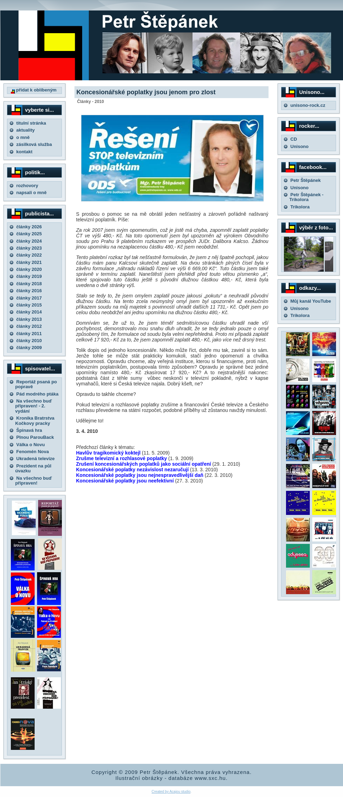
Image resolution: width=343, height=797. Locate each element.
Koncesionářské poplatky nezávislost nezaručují (132, 469)
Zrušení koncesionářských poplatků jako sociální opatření (143, 464)
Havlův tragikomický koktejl (108, 453)
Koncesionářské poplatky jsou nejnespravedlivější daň (139, 475)
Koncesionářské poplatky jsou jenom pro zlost (146, 92)
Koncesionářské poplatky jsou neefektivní (125, 481)
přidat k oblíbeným (34, 90)
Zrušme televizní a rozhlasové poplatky (121, 458)
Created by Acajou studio (171, 792)
